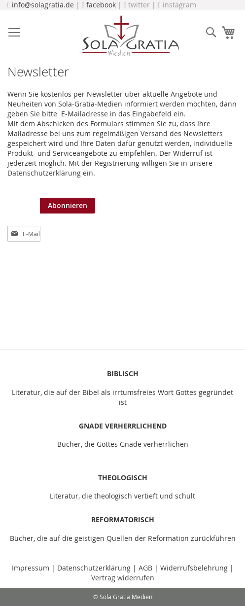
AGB (145, 567)
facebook (101, 4)
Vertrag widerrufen (122, 577)
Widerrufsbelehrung (194, 567)
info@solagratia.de (43, 4)
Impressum (31, 567)
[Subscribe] (67, 206)
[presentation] (170, 217)
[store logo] (130, 35)
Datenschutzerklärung (44, 173)
